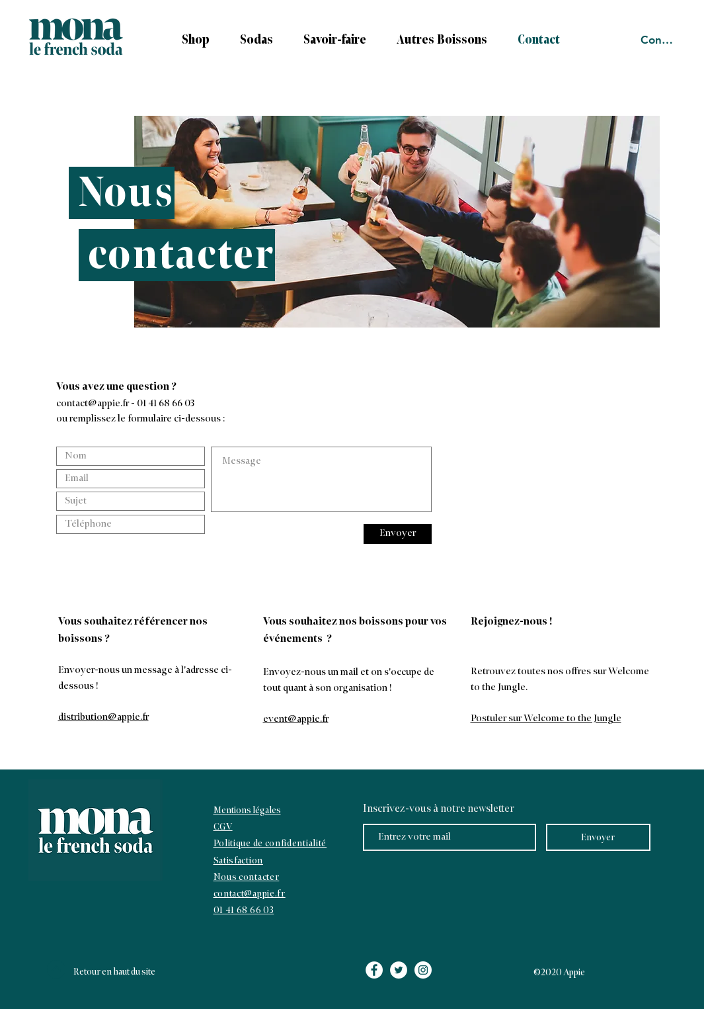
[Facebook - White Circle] (374, 970)
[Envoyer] (398, 534)
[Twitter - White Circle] (398, 970)
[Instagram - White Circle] (423, 970)
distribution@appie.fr (103, 717)
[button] (329, 40)
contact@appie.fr (92, 404)
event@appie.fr (296, 719)
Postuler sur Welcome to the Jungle (546, 718)
